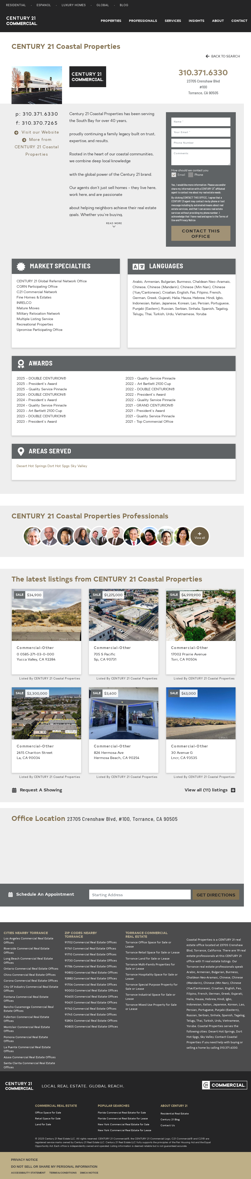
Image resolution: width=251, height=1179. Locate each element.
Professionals (143, 21)
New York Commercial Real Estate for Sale (123, 1124)
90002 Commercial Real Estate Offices (91, 990)
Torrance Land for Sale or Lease (148, 958)
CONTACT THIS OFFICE (201, 233)
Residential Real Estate (175, 1113)
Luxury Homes (74, 5)
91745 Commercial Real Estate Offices (91, 1014)
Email (181, 175)
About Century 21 (174, 1105)
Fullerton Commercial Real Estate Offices (26, 1019)
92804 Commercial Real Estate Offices (91, 1020)
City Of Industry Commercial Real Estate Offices (31, 989)
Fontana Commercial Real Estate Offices (26, 999)
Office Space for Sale (48, 1112)
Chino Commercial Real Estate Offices (30, 974)
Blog (124, 5)
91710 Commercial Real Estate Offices (90, 954)
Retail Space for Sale (48, 1118)
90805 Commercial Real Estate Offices (91, 1026)
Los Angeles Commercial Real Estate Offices (28, 940)
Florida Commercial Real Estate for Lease (123, 1118)
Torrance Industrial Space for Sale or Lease (151, 997)
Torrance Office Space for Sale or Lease (148, 944)
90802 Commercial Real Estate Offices (91, 972)
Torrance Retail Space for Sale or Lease (153, 952)
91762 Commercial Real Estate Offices (90, 1008)
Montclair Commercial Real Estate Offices (27, 1029)
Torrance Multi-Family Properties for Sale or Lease (150, 966)
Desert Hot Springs (32, 466)
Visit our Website (36, 133)
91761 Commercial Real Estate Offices (90, 948)
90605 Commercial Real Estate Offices (91, 996)
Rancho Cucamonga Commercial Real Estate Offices (29, 1009)
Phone (199, 175)
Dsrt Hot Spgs (59, 466)
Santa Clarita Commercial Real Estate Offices (29, 1065)
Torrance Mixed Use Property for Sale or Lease (151, 1007)
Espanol (44, 5)
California (214, 950)
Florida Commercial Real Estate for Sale (122, 1112)
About (218, 21)
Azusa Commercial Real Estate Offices (30, 1057)
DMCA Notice (89, 1173)
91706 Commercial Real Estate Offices (91, 984)
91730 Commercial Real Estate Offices (91, 960)
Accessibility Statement (28, 1173)
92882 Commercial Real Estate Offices (91, 978)
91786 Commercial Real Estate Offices (91, 966)
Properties (111, 21)
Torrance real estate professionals (210, 966)
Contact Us (168, 1125)
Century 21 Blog (170, 1119)
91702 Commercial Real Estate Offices (91, 942)
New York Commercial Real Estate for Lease (124, 1130)
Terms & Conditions (62, 1173)
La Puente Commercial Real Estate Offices (27, 1049)
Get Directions (216, 895)
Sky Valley (79, 466)
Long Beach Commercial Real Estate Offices (28, 960)
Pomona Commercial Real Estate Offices (26, 1039)
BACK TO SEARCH (223, 56)
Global (103, 5)
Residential (16, 5)
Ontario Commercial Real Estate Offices (31, 968)
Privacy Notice (24, 1160)
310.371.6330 (203, 72)
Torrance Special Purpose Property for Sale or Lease (152, 986)
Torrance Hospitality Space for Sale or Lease (152, 976)
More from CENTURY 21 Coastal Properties (37, 147)
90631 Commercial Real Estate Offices (91, 1002)
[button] (38, 790)
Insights (196, 21)
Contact (239, 21)
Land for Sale (43, 1124)
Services (173, 21)
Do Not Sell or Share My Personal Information (54, 1166)
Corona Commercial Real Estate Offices (31, 980)
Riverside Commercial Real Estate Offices (27, 950)
